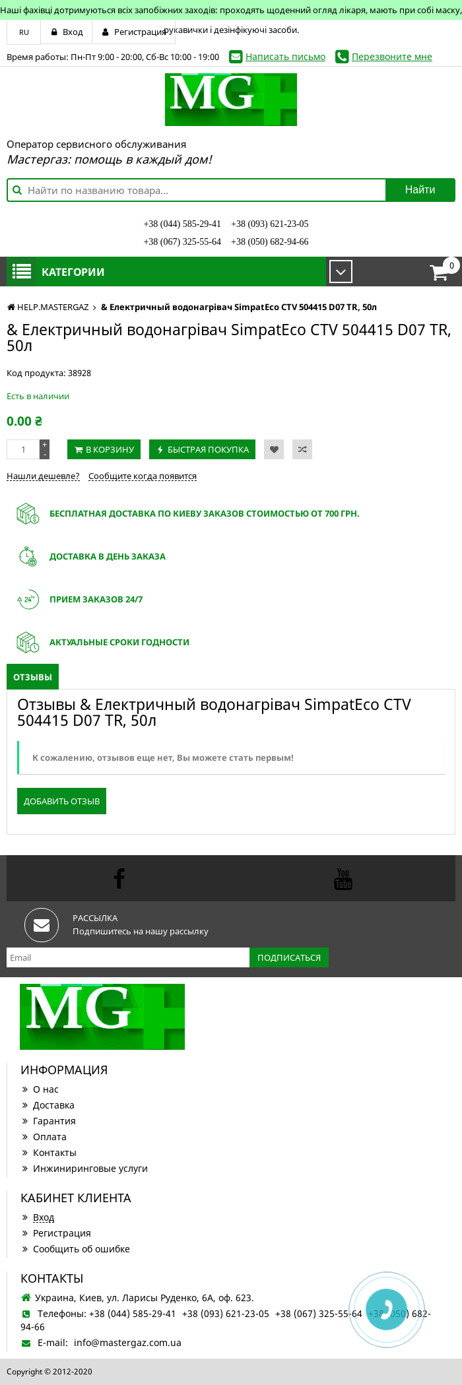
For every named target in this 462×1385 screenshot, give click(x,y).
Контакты (48, 1152)
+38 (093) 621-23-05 (270, 224)
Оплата (43, 1136)
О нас (39, 1089)
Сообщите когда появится (142, 476)
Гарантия (48, 1120)
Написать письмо (285, 56)
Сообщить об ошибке (75, 1248)
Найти (420, 189)
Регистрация (55, 1233)
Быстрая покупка (208, 449)
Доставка (47, 1105)
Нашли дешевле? (43, 476)
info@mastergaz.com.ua (128, 1342)
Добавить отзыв (62, 801)
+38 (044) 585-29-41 (182, 224)
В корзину (110, 449)
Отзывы (32, 677)
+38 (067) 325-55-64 (182, 242)
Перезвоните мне (392, 56)
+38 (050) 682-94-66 (270, 242)
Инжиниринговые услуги (84, 1168)
